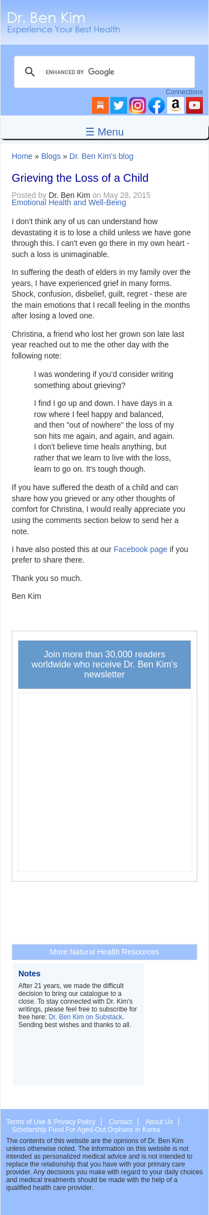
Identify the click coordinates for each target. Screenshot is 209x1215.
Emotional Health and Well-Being (69, 202)
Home (22, 156)
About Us (159, 1122)
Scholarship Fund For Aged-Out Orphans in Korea (86, 1130)
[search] (103, 72)
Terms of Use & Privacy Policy (50, 1122)
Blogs (51, 156)
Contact (120, 1122)
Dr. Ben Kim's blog (102, 156)
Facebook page (141, 549)
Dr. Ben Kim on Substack (85, 1017)
